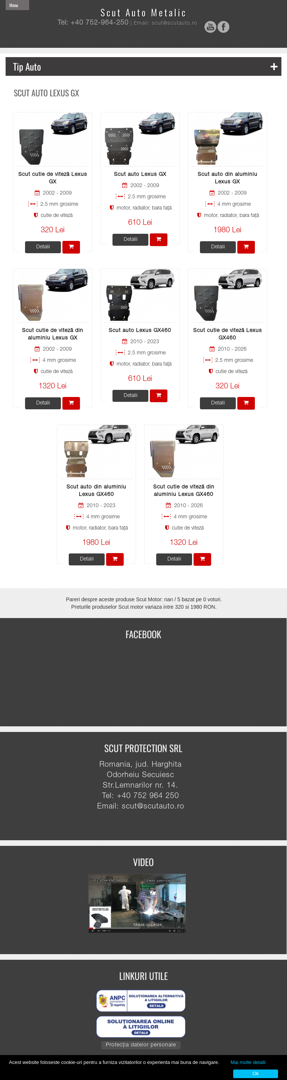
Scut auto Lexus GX (140, 174)
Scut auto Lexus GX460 (140, 330)
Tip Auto (145, 66)
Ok (256, 1073)
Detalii (43, 247)
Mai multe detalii (248, 1062)
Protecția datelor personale (141, 1045)
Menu (13, 5)
